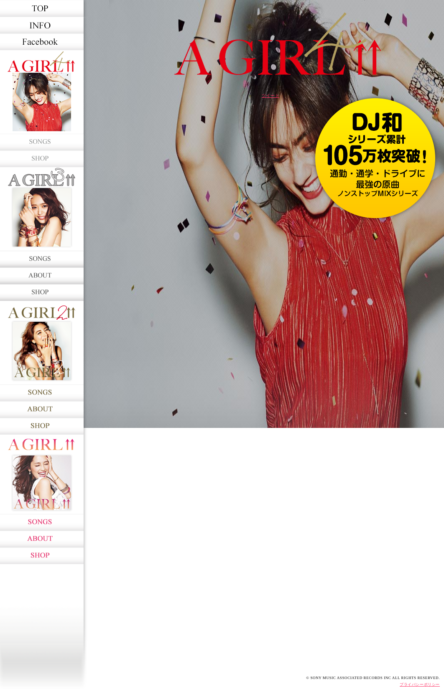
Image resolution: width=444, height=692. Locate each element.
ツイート (270, 95)
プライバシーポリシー (420, 684)
